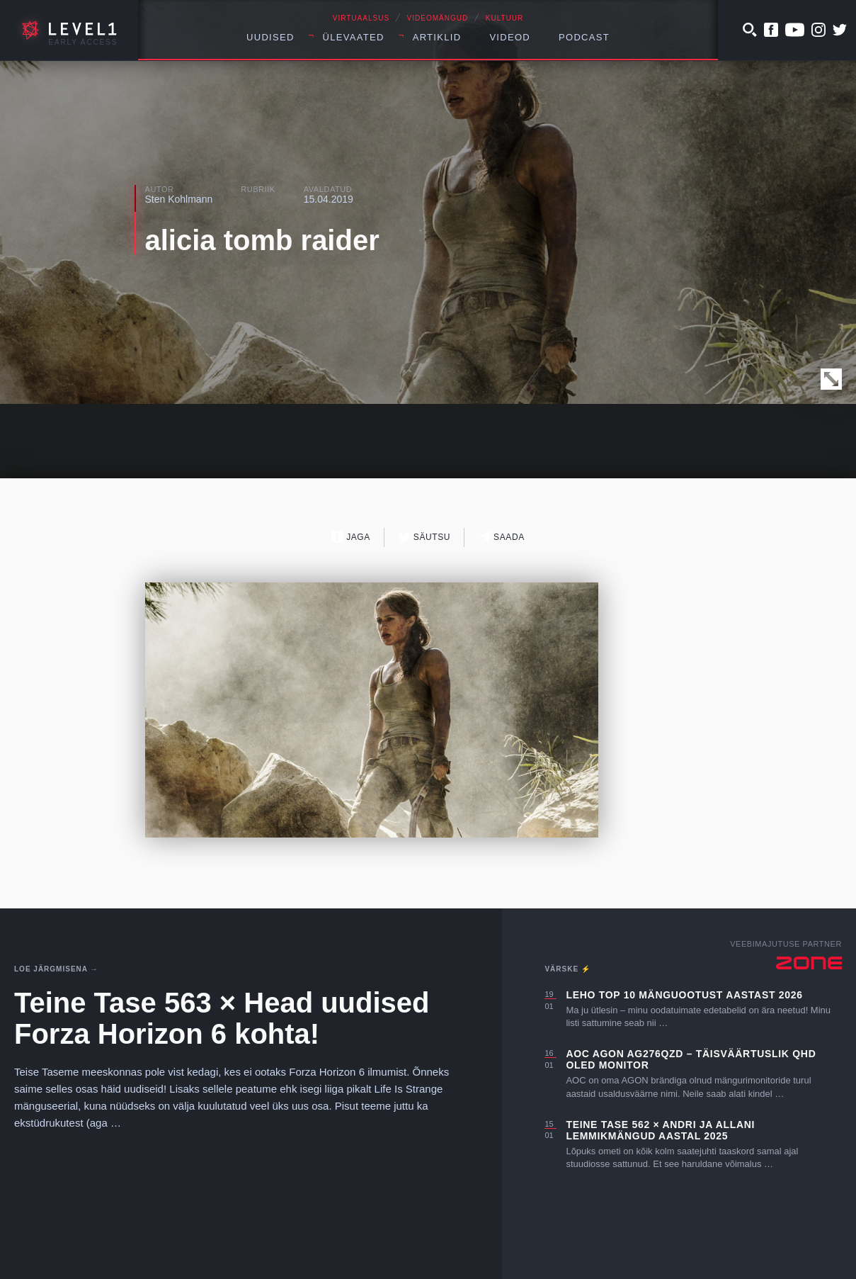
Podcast (584, 37)
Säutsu (424, 537)
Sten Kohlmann (179, 199)
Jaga (350, 537)
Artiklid (437, 37)
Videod (509, 37)
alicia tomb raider (262, 240)
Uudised (270, 37)
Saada (502, 537)
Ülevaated (353, 37)
